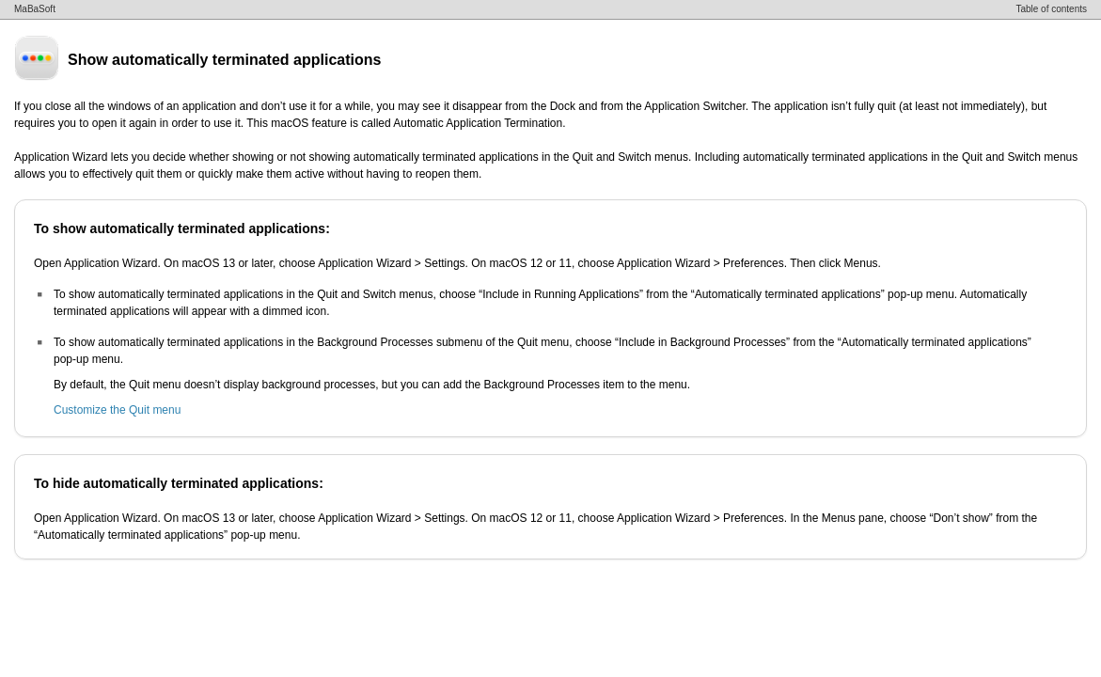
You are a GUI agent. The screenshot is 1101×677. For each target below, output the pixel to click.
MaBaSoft (34, 9)
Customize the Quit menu (117, 410)
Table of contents (1051, 9)
